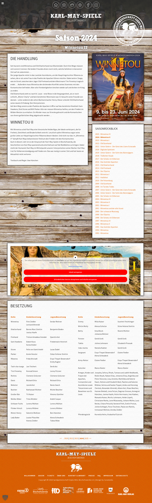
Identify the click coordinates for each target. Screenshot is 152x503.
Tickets (50, 476)
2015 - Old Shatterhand (104, 165)
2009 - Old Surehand (103, 183)
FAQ (99, 476)
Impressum (108, 476)
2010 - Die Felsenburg (104, 180)
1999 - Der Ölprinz (102, 214)
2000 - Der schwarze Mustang (107, 211)
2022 (71, 438)
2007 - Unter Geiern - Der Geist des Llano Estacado (115, 190)
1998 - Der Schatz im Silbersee (107, 217)
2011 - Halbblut (101, 177)
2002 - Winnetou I (102, 205)
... (63, 438)
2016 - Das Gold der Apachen (106, 162)
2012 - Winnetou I (102, 174)
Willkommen (29, 476)
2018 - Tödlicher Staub (104, 156)
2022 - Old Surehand (103, 143)
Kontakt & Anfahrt (77, 476)
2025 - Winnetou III (103, 134)
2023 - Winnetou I (102, 140)
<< (61, 438)
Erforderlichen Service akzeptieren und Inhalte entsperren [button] (75, 279)
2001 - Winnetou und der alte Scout (109, 208)
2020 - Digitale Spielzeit (105, 149)
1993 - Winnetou (101, 233)
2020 (66, 438)
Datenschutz (122, 476)
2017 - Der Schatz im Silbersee (107, 159)
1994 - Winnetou (101, 230)
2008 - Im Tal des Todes (104, 186)
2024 (81, 438)
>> (90, 438)
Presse (91, 476)
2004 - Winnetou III (103, 199)
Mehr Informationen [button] (75, 266)
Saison (41, 476)
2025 (86, 438)
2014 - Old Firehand (103, 168)
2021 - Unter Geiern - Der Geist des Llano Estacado (115, 146)
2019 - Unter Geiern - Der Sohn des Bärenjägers (114, 152)
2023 (76, 438)
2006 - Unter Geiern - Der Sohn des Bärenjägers (114, 193)
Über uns (61, 476)
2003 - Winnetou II (102, 202)
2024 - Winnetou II (102, 137)
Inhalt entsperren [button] (75, 272)
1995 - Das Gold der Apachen (106, 227)
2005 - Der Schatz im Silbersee (107, 196)
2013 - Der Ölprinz (102, 171)
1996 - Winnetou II (102, 224)
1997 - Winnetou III (103, 221)
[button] (5, 498)
